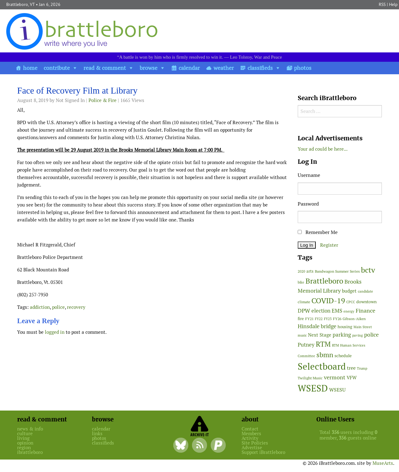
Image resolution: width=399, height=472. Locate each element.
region (24, 447)
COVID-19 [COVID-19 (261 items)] (328, 300)
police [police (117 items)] (371, 334)
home (30, 67)
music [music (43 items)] (302, 335)
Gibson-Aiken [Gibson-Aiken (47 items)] (354, 318)
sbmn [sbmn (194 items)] (324, 354)
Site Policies (255, 442)
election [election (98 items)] (320, 310)
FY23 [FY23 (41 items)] (328, 319)
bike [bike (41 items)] (301, 282)
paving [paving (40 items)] (357, 335)
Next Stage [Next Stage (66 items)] (319, 335)
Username (309, 175)
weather (224, 67)
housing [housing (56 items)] (345, 326)
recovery (76, 307)
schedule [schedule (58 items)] (343, 355)
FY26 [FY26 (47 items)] (337, 318)
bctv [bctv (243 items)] (368, 270)
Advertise (252, 447)
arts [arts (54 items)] (310, 271)
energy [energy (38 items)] (349, 311)
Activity (250, 438)
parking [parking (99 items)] (342, 334)
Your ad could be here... (323, 149)
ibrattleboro (30, 452)
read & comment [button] (105, 67)
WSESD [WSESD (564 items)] (313, 388)
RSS (382, 4)
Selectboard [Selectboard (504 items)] (322, 366)
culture (25, 433)
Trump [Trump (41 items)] (362, 368)
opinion (25, 442)
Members (251, 433)
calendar (189, 67)
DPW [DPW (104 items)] (304, 310)
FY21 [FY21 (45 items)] (309, 318)
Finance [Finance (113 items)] (365, 310)
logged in (55, 332)
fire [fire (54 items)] (301, 318)
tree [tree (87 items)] (351, 368)
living (23, 438)
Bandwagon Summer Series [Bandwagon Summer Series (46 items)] (337, 271)
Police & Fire (103, 100)
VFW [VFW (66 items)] (352, 378)
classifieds (260, 67)
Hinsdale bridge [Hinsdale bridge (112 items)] (317, 326)
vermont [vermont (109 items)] (334, 377)
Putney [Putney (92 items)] (306, 344)
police (58, 307)
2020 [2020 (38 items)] (301, 271)
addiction (40, 307)
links (97, 433)
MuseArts (383, 463)
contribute (57, 67)
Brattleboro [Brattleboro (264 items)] (324, 281)
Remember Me (318, 232)
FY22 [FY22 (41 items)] (319, 319)
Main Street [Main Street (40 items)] (362, 327)
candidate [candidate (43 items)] (365, 291)
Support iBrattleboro (263, 452)
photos (302, 67)
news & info (30, 428)
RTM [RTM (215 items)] (323, 344)
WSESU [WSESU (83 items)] (337, 390)
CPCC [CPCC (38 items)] (350, 302)
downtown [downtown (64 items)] (366, 301)
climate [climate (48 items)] (304, 301)
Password (308, 204)
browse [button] (148, 67)
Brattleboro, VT (20, 4)
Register (329, 245)
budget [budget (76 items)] (349, 291)
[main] (152, 212)
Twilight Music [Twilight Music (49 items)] (310, 378)
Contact (250, 428)
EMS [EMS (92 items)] (337, 310)
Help (393, 4)
